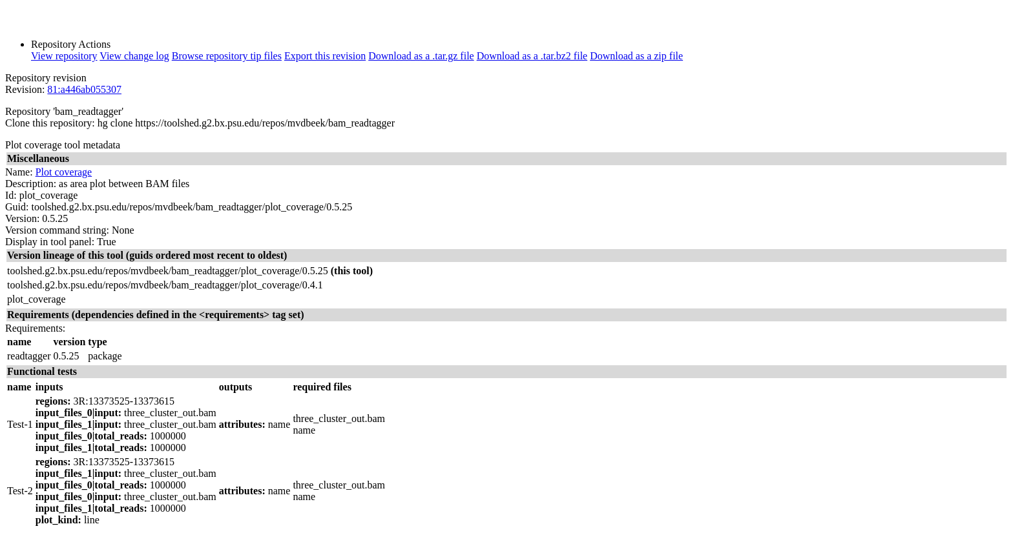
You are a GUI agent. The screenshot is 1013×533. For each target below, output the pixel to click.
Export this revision (325, 55)
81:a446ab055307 (84, 89)
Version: (22, 218)
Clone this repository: (50, 122)
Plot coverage (64, 171)
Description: (30, 183)
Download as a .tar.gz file (421, 55)
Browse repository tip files (227, 55)
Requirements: (35, 328)
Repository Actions (70, 44)
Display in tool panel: (49, 241)
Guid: (16, 206)
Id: (11, 195)
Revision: (25, 89)
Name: (19, 171)
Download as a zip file (636, 55)
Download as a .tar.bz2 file (532, 55)
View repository (64, 55)
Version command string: (57, 230)
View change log (134, 55)
